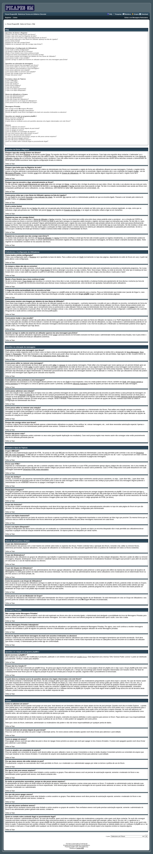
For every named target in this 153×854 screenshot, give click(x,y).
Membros (128, 14)
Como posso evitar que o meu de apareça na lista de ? (31, 39)
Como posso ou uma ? (20, 71)
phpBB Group (82, 657)
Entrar (15, 17)
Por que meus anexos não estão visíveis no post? (21, 133)
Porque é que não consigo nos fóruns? (20, 34)
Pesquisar (118, 14)
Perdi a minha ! (12, 41)
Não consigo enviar (19, 108)
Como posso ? (17, 70)
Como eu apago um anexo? (14, 130)
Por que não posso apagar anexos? (17, 138)
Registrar (8, 17)
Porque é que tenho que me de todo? (21, 36)
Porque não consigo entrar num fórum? (18, 73)
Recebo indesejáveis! (19, 110)
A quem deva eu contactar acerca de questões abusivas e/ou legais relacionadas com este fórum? (38, 121)
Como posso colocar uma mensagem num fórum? (22, 65)
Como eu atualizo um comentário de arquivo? (20, 131)
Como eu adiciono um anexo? (15, 127)
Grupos (136, 14)
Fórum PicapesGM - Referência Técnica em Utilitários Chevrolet (25, 14)
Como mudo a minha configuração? (17, 50)
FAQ (110, 14)
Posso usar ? (11, 82)
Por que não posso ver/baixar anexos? (18, 139)
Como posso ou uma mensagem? (21, 67)
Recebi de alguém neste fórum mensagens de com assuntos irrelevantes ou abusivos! (35, 112)
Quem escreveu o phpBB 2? (14, 118)
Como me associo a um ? (21, 101)
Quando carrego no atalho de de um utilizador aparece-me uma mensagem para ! (36, 59)
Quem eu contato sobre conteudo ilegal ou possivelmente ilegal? (26, 141)
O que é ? (11, 80)
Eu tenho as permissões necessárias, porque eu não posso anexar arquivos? (31, 136)
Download (144, 14)
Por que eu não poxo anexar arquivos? (18, 135)
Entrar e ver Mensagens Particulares (136, 17)
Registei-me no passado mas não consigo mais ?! (23, 44)
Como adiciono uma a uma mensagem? (22, 68)
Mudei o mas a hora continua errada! (22, 53)
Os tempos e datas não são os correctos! (19, 51)
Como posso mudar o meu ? (17, 58)
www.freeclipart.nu (85, 845)
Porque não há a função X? (14, 119)
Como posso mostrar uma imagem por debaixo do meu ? (30, 56)
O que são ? (12, 84)
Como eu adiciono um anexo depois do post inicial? (22, 128)
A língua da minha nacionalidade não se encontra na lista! (24, 54)
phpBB (72, 847)
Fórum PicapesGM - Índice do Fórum (19, 24)
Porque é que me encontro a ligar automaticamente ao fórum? (26, 37)
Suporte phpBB (80, 848)
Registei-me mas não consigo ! (17, 42)
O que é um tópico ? (15, 88)
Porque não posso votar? (13, 75)
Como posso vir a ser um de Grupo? (21, 102)
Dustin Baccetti (83, 844)
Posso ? (13, 85)
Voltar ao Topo (10, 164)
